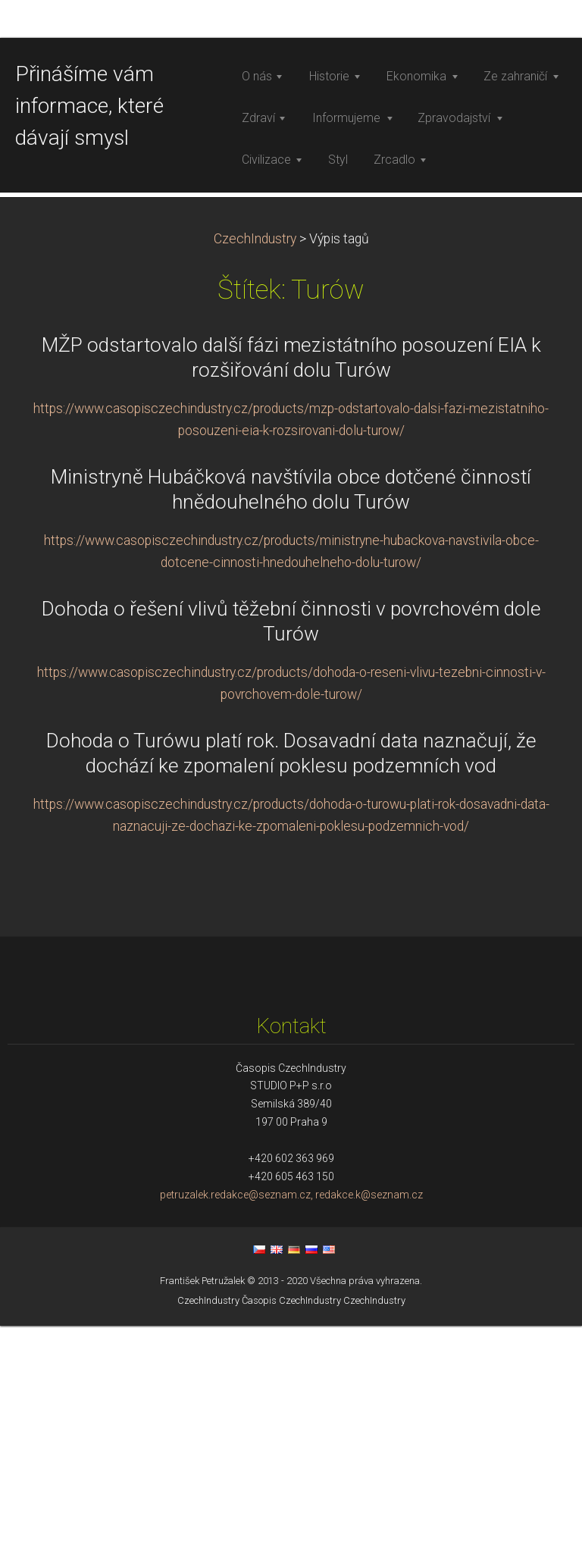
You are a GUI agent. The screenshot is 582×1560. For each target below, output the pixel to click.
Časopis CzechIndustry (291, 1534)
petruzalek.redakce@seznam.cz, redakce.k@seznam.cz (291, 1429)
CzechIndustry (255, 473)
